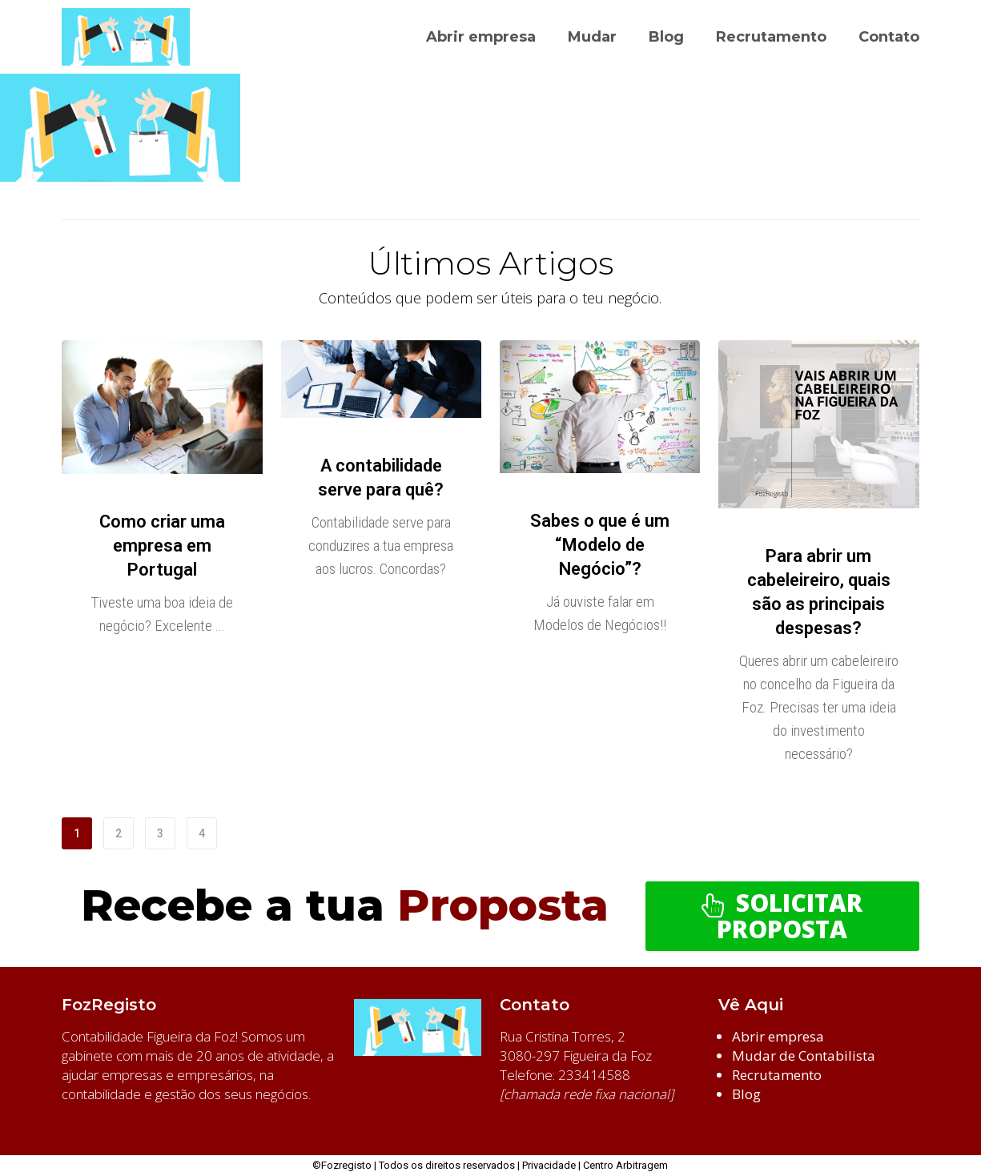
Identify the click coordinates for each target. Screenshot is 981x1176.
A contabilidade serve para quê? (381, 478)
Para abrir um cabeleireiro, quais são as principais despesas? (819, 592)
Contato (888, 37)
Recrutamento (771, 37)
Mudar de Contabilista (803, 1055)
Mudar (592, 37)
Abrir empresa (481, 37)
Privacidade (549, 1165)
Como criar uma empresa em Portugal (162, 546)
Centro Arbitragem (625, 1165)
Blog (666, 37)
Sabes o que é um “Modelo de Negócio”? (599, 545)
